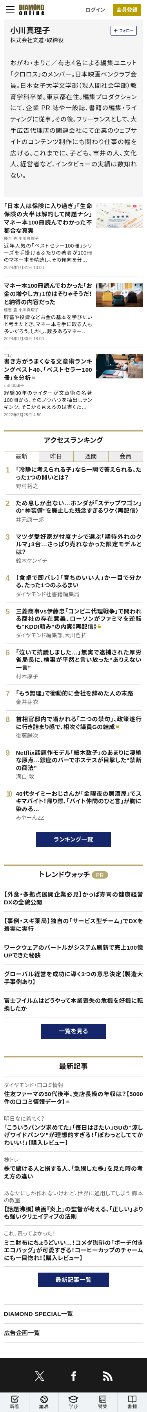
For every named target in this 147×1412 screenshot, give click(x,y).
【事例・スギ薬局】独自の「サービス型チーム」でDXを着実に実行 (73, 925)
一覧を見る (73, 1031)
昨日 (56, 456)
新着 (14, 1402)
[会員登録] (127, 10)
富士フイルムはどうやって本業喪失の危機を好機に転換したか (73, 1004)
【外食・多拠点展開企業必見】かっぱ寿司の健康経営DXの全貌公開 (73, 898)
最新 (21, 456)
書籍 (132, 1402)
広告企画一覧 (22, 1333)
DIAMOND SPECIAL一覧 (38, 1313)
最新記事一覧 (74, 1280)
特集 (102, 1402)
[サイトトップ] (29, 9)
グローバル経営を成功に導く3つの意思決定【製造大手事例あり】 (73, 978)
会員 (126, 456)
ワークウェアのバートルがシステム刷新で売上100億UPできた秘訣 (73, 951)
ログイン (95, 9)
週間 (91, 456)
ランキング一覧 (73, 839)
